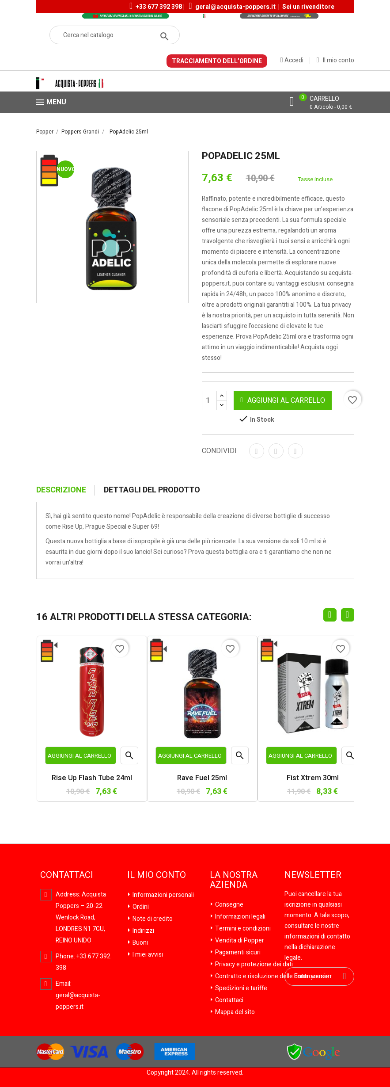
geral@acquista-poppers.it (235, 6)
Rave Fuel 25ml (202, 778)
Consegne (228, 904)
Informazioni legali (239, 916)
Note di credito (152, 918)
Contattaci (228, 1000)
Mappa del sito (234, 1012)
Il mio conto (156, 875)
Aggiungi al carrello (282, 400)
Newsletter (312, 875)
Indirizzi (142, 930)
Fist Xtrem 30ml (313, 778)
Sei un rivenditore (308, 6)
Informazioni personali (162, 895)
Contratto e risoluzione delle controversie (271, 976)
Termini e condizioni (242, 928)
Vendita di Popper (239, 940)
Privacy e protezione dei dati (253, 964)
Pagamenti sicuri (237, 952)
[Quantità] (214, 400)
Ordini (140, 907)
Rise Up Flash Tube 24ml (92, 778)
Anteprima (129, 757)
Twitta (276, 450)
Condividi (256, 450)
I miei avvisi (147, 954)
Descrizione (61, 490)
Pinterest (295, 450)
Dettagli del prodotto (152, 490)
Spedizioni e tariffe (240, 988)
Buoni (139, 942)
